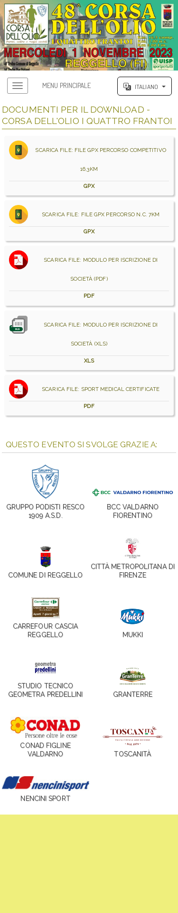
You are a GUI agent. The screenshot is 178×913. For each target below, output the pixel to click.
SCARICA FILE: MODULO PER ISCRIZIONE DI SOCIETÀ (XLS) (89, 340)
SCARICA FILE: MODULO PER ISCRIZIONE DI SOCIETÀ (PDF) (89, 275)
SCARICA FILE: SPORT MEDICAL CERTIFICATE (89, 395)
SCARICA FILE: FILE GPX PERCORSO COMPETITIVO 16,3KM (89, 166)
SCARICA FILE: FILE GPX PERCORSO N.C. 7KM (89, 220)
